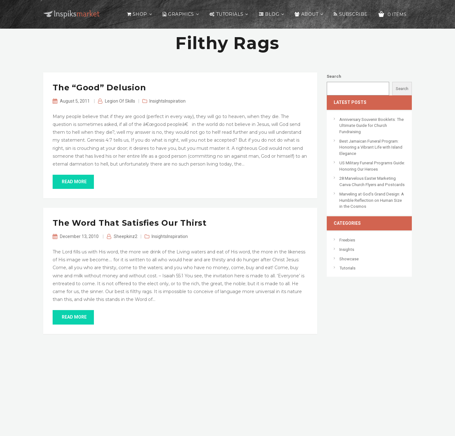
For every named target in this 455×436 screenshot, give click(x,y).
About (309, 14)
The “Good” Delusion (99, 87)
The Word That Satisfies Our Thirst (130, 223)
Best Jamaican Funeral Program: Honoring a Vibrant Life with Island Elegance (370, 147)
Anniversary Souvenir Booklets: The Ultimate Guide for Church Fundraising (371, 125)
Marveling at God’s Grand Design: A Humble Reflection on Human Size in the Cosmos (371, 200)
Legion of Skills (120, 101)
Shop (140, 14)
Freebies (347, 240)
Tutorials (230, 14)
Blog (272, 14)
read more (73, 181)
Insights (157, 101)
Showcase (349, 259)
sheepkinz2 (125, 236)
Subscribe (353, 14)
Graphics (181, 14)
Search (334, 76)
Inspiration (175, 101)
